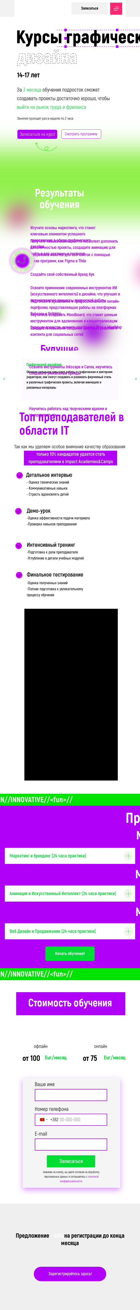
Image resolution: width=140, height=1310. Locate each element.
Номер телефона (52, 1109)
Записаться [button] (89, 8)
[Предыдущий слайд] (4, 379)
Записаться (71, 1161)
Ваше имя (45, 1084)
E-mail (41, 1134)
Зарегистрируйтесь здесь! (70, 1274)
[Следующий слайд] (136, 379)
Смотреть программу (81, 133)
